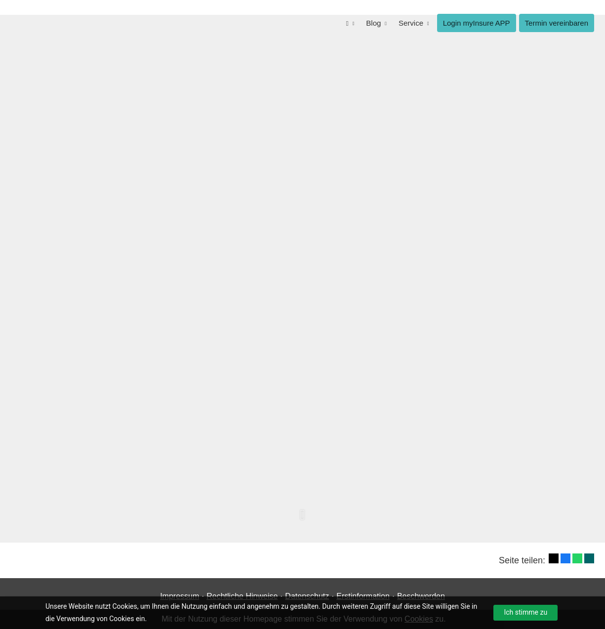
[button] (302, 520)
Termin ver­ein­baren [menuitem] (556, 23)
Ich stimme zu (525, 612)
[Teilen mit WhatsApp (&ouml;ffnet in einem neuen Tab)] (577, 558)
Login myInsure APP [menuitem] (476, 23)
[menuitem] (350, 23)
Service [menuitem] (411, 23)
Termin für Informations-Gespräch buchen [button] (452, 343)
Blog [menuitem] (373, 23)
